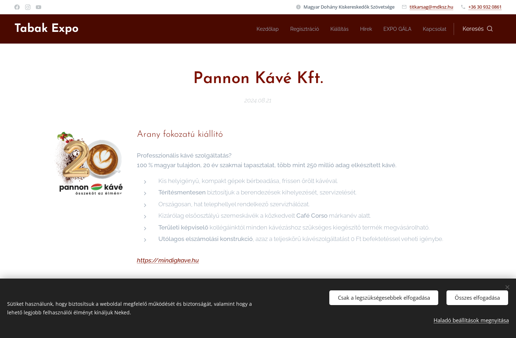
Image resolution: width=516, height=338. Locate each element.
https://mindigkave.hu (168, 260)
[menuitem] (255, 29)
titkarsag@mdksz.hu (431, 7)
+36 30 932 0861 (485, 7)
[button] (478, 29)
